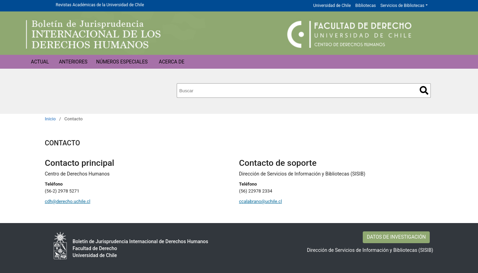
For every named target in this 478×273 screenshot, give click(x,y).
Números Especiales (122, 62)
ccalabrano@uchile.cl (260, 201)
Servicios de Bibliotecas (402, 5)
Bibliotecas (365, 5)
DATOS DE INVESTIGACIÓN (396, 237)
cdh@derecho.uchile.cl (67, 201)
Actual (40, 62)
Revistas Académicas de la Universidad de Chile (100, 4)
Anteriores (73, 62)
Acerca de (172, 62)
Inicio (50, 118)
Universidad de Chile (332, 5)
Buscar (424, 90)
